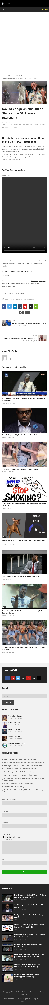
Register (36, 999)
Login (45, 9)
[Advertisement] (24, 43)
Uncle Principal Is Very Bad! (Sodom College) (19, 772)
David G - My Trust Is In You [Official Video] (19, 783)
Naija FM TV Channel (15, 743)
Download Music (9, 999)
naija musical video (29, 299)
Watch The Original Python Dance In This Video (20, 759)
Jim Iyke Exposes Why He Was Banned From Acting (20, 435)
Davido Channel (14, 736)
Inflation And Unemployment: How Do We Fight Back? (21, 576)
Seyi (11, 356)
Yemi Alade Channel (15, 716)
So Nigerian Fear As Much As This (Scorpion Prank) (20, 469)
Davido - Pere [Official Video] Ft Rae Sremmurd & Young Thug (23, 791)
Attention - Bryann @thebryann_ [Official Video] (20, 775)
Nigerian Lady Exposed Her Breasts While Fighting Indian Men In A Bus (24, 779)
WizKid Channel (14, 723)
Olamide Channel (14, 729)
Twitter (7, 283)
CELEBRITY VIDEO (9, 124)
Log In (21, 1001)
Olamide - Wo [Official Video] (14, 787)
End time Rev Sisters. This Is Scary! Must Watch (20, 769)
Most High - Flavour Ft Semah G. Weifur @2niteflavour (23, 766)
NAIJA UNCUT (34, 124)
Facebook (34, 281)
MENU (4, 9)
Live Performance (20, 124)
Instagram (42, 281)
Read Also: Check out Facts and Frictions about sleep (20, 271)
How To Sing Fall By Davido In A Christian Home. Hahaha (24, 762)
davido (6, 299)
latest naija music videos (16, 299)
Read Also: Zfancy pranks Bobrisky (13, 170)
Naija (27, 124)
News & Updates (24, 999)
